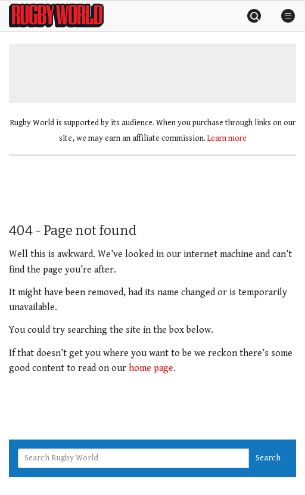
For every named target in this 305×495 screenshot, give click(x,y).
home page (151, 368)
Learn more (227, 138)
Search (268, 458)
